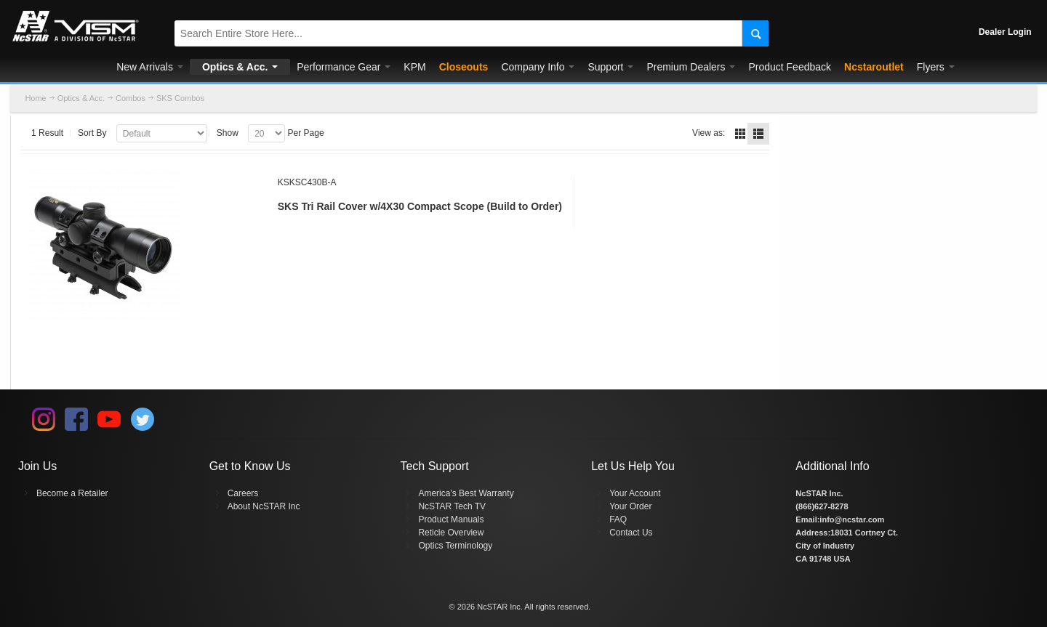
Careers (243, 493)
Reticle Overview (451, 532)
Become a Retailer (72, 493)
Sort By (92, 133)
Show (227, 133)
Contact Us (630, 532)
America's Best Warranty (465, 493)
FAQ (618, 519)
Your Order (630, 506)
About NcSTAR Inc (264, 506)
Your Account (634, 493)
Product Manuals (451, 519)
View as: (708, 133)
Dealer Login (1005, 32)
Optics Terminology (455, 546)
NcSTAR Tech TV (452, 506)
